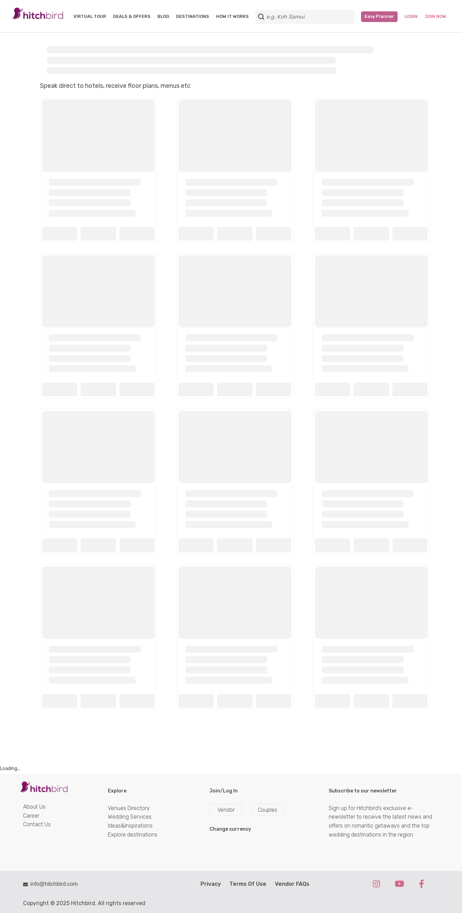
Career (31, 815)
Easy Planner (379, 16)
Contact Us (37, 824)
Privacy (211, 884)
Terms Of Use (247, 884)
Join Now (435, 16)
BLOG (163, 16)
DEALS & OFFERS (132, 16)
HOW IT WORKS (232, 16)
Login (411, 16)
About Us (34, 806)
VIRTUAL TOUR (89, 16)
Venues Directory (129, 808)
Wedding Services (130, 816)
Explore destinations (132, 834)
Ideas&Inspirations (130, 825)
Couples (267, 810)
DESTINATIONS (192, 16)
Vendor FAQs (292, 884)
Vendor (226, 810)
